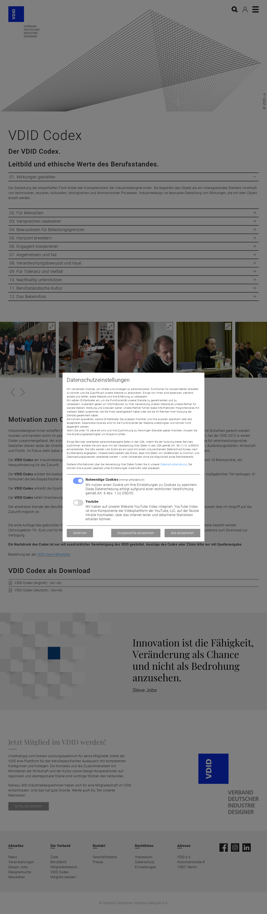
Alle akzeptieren (182, 533)
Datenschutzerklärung (173, 464)
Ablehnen (80, 533)
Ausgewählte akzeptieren (135, 533)
